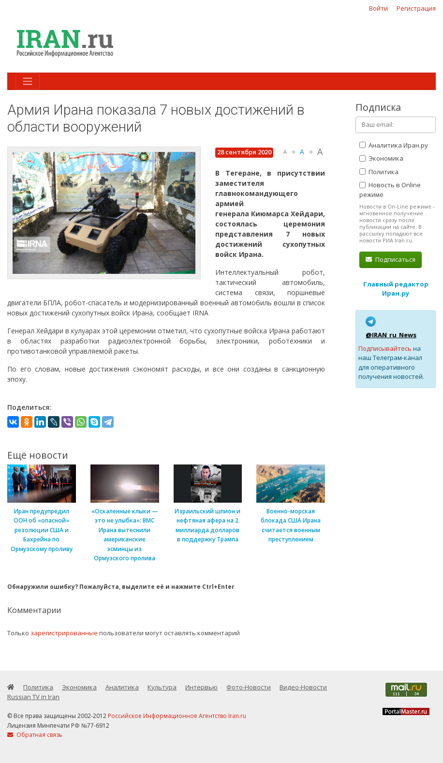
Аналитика (122, 687)
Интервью (201, 687)
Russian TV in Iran (33, 696)
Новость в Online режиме (390, 189)
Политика (379, 171)
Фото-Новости (248, 687)
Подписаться (390, 259)
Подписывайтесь (385, 348)
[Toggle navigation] (27, 81)
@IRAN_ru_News (391, 334)
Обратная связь (34, 735)
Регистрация (416, 8)
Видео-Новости (303, 687)
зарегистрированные (64, 632)
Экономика (381, 158)
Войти (378, 8)
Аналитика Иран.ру (393, 145)
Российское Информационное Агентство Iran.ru (177, 716)
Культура (162, 687)
